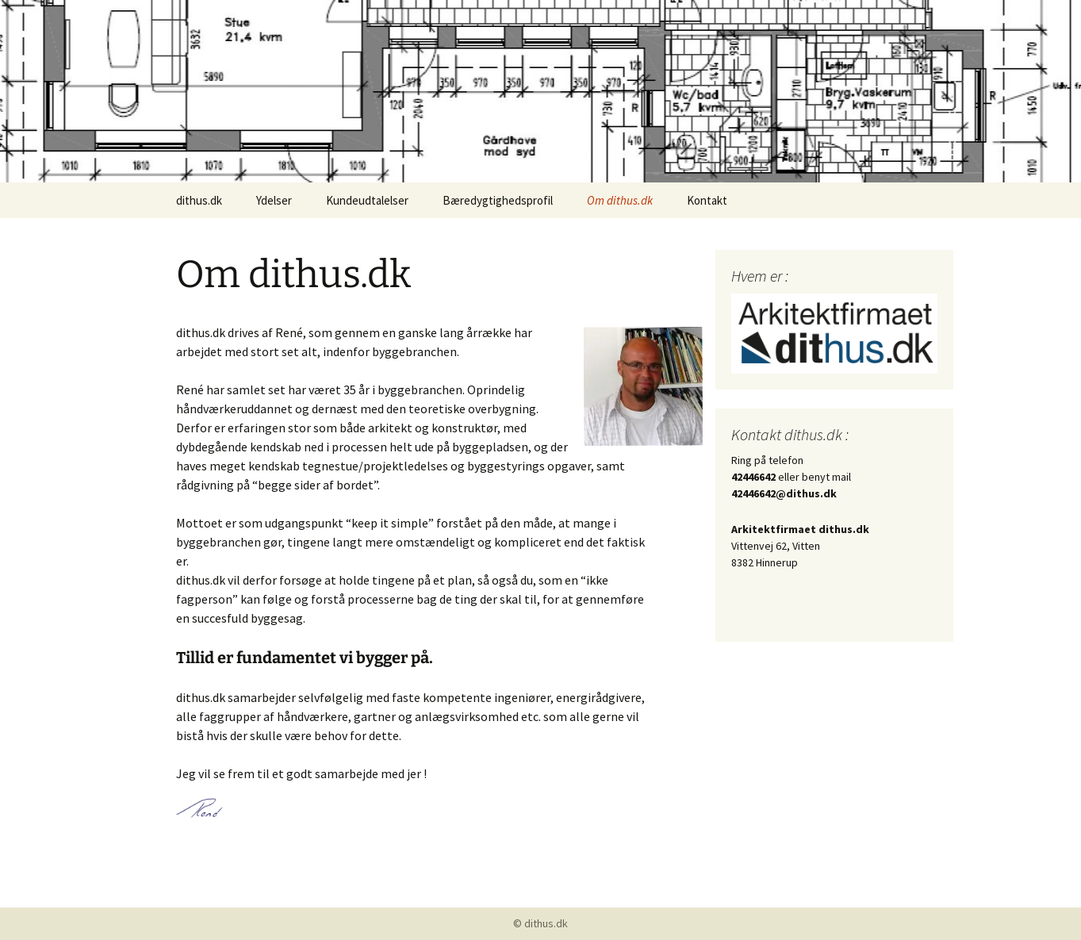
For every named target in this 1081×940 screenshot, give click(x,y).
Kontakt (707, 200)
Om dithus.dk (620, 200)
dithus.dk (199, 200)
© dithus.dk (540, 923)
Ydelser (274, 200)
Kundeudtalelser (367, 200)
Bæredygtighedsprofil (498, 200)
